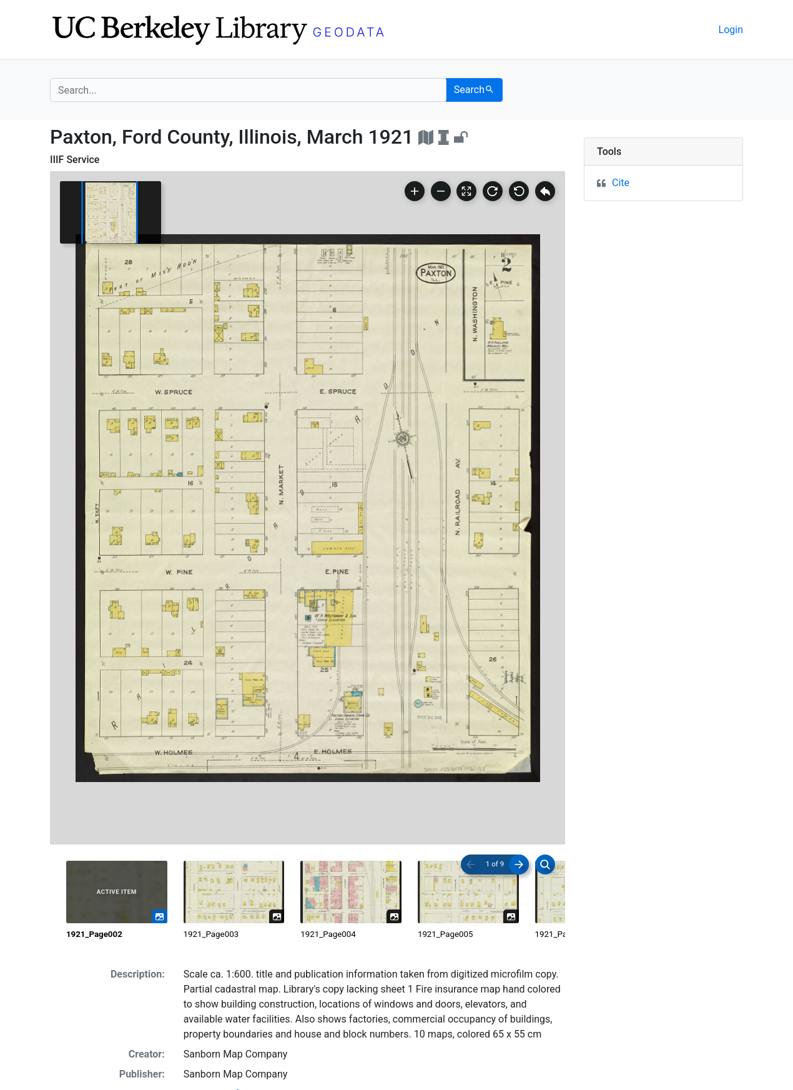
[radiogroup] (307, 901)
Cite (620, 183)
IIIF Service (74, 160)
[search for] (248, 90)
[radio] (116, 901)
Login (731, 30)
